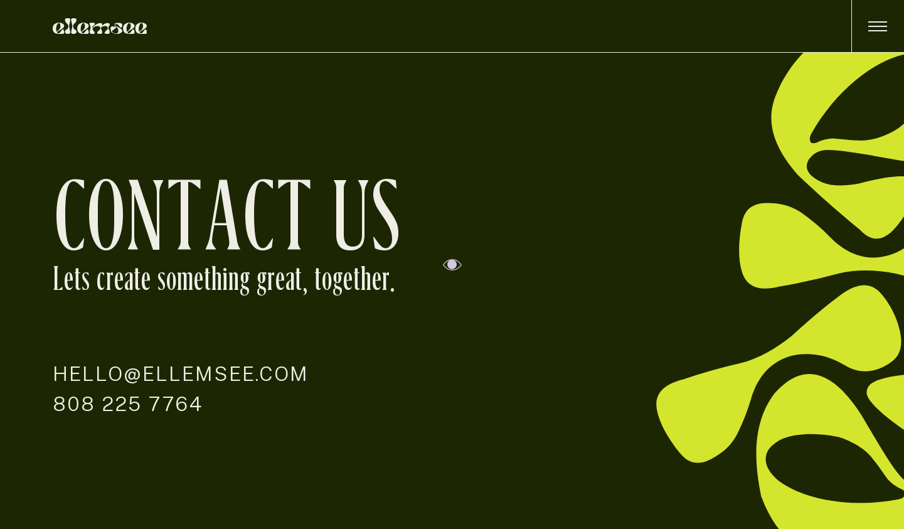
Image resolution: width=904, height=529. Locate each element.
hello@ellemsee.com (181, 373)
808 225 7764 (128, 403)
